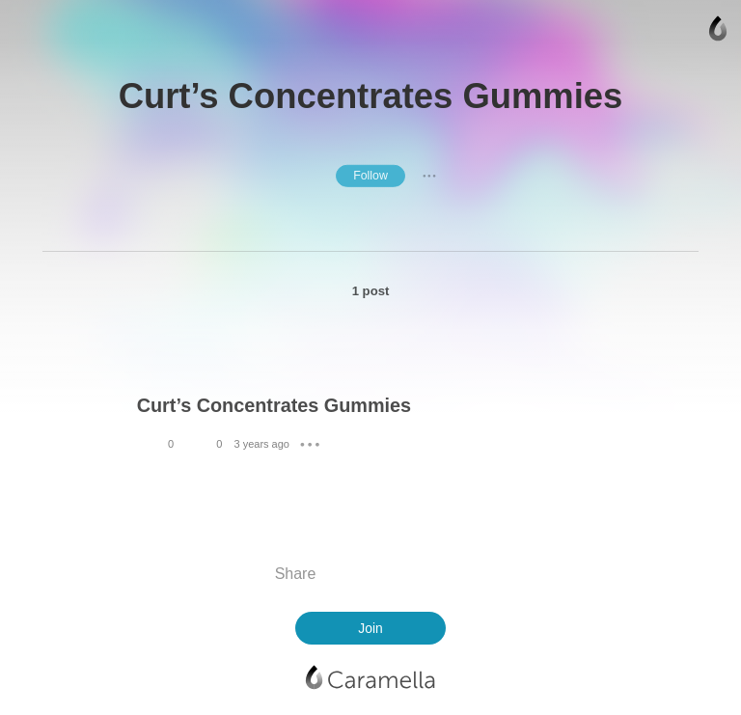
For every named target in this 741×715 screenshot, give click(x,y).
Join (370, 628)
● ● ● (429, 175)
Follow (370, 175)
